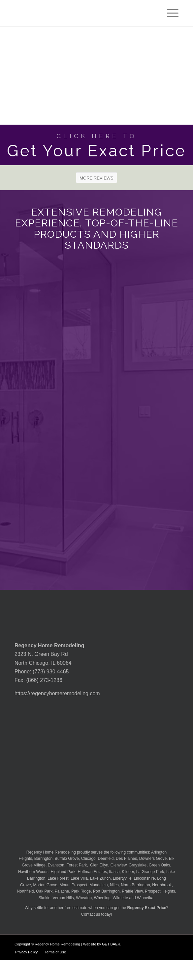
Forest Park (76, 865)
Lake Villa (79, 878)
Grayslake (137, 865)
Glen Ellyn (98, 865)
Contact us (90, 914)
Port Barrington (106, 891)
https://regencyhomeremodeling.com (57, 693)
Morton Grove (45, 885)
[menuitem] (169, 13)
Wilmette (120, 898)
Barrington (43, 858)
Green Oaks (159, 865)
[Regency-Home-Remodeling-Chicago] (80, 13)
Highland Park (62, 871)
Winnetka (145, 898)
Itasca (114, 871)
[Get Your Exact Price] (96, 145)
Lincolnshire (144, 878)
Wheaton (84, 898)
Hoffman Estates (92, 871)
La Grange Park (150, 871)
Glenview (119, 865)
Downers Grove (153, 858)
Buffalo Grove (67, 858)
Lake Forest (58, 878)
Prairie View (132, 891)
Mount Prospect (73, 885)
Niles (114, 885)
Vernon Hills (63, 898)
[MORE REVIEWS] (96, 177)
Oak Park (44, 891)
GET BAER (111, 944)
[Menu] (169, 13)
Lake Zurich (100, 878)
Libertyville (122, 878)
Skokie (44, 898)
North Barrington (135, 885)
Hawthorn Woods (33, 871)
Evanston (56, 865)
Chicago (88, 858)
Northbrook (162, 885)
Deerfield (105, 858)
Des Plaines (126, 858)
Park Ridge (81, 891)
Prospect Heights (160, 891)
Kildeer (128, 871)
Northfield (25, 891)
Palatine (62, 891)
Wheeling (102, 898)
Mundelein (98, 885)
